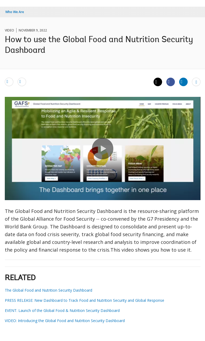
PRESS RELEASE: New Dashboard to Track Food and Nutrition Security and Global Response (84, 300)
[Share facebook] (170, 82)
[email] (9, 81)
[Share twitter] (158, 82)
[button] (102, 148)
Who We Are (14, 12)
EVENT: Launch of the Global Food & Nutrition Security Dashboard (62, 310)
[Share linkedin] (183, 82)
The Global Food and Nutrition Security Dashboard (48, 290)
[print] (22, 81)
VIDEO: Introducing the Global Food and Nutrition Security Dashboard (65, 320)
